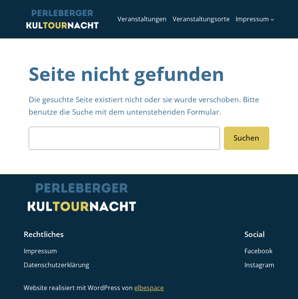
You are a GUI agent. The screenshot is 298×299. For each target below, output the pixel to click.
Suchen (246, 137)
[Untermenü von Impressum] (272, 19)
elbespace (149, 288)
